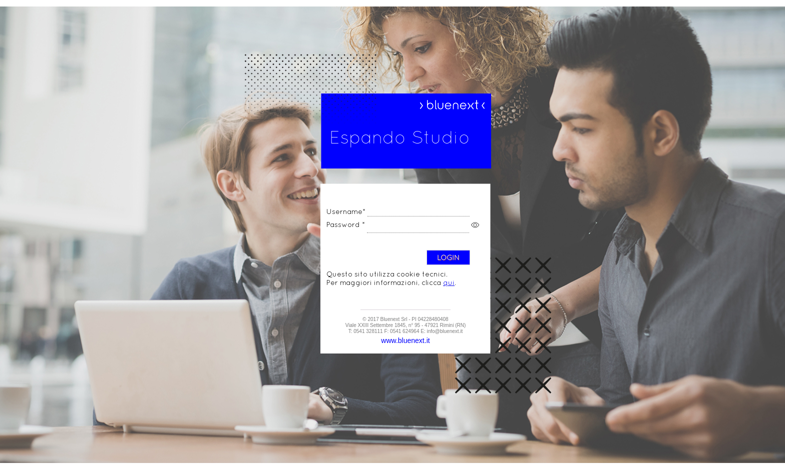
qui (449, 282)
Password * (345, 224)
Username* (345, 212)
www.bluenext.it (405, 340)
